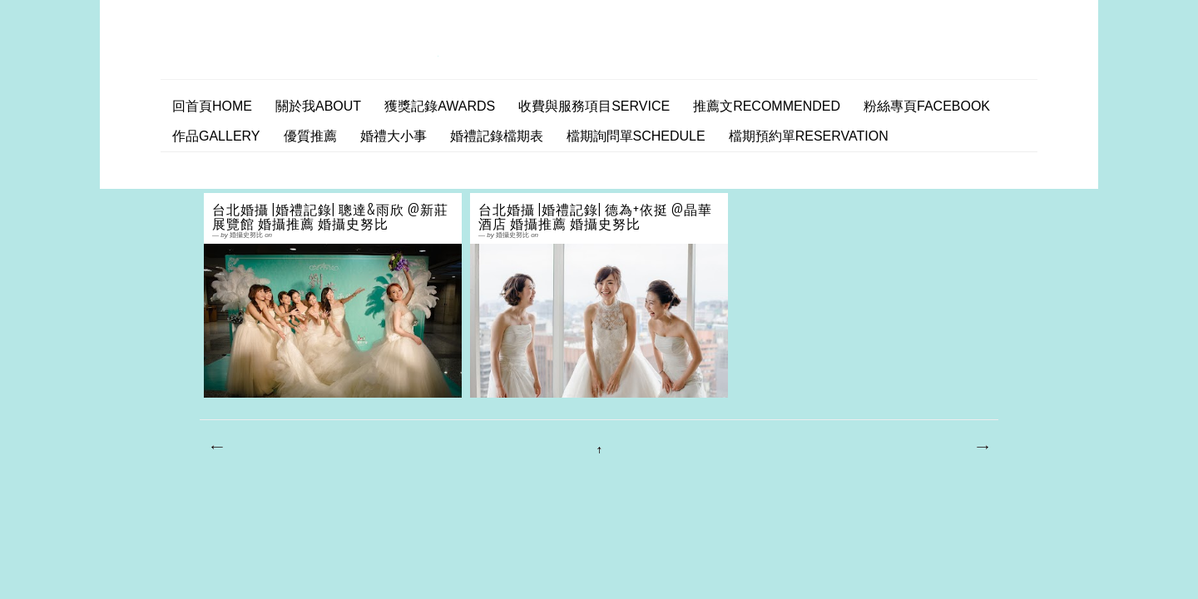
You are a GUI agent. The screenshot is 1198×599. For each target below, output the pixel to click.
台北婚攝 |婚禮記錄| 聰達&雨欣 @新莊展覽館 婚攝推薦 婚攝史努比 (330, 216)
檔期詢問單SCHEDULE (636, 136)
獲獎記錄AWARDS (439, 106)
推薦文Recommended (766, 106)
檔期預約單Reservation (809, 136)
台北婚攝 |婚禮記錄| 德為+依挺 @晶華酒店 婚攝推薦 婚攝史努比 (595, 216)
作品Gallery (216, 136)
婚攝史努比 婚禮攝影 (305, 52)
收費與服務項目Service (594, 106)
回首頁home (212, 106)
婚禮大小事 (393, 136)
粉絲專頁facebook (927, 106)
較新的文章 (216, 447)
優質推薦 (310, 136)
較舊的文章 (982, 447)
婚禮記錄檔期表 (496, 136)
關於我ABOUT (318, 106)
